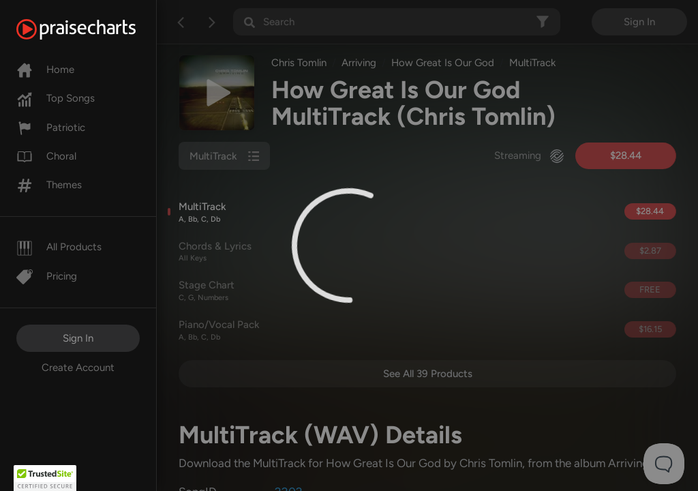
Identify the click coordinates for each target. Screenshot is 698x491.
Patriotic (50, 127)
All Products (59, 247)
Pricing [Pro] (46, 276)
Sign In (78, 338)
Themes (49, 185)
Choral (46, 156)
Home (45, 69)
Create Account (78, 367)
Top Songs (55, 98)
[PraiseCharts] (93, 29)
